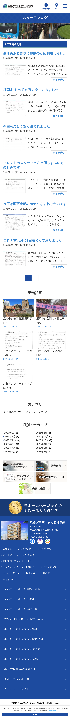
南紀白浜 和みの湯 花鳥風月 (35, 669)
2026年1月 (9, 436)
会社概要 (45, 573)
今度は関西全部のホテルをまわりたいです (35, 204)
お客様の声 (12, 58)
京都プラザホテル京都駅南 (35, 599)
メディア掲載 (49, 567)
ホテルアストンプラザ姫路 (35, 629)
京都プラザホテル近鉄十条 (35, 609)
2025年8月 (41, 444)
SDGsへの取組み (11, 573)
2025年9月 (9, 444)
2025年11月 (10, 440)
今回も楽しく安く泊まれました (26, 126)
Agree (35, 714)
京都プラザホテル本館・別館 (35, 589)
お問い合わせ (44, 548)
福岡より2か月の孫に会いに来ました (30, 90)
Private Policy (52, 710)
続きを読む (58, 79)
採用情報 (30, 573)
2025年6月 (41, 447)
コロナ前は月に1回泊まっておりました (32, 240)
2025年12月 (42, 436)
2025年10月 (42, 440)
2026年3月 (9, 432)
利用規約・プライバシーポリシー (19, 561)
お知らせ (7, 548)
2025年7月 (9, 447)
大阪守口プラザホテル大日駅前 (35, 619)
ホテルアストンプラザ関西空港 (35, 639)
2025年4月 (9, 451)
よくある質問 (25, 548)
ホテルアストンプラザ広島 (35, 659)
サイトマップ (10, 579)
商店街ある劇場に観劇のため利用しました (34, 53)
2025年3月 (41, 451)
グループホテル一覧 (35, 679)
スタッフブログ (34, 412)
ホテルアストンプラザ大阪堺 (35, 649)
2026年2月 (41, 432)
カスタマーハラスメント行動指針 (20, 567)
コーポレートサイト (35, 689)
